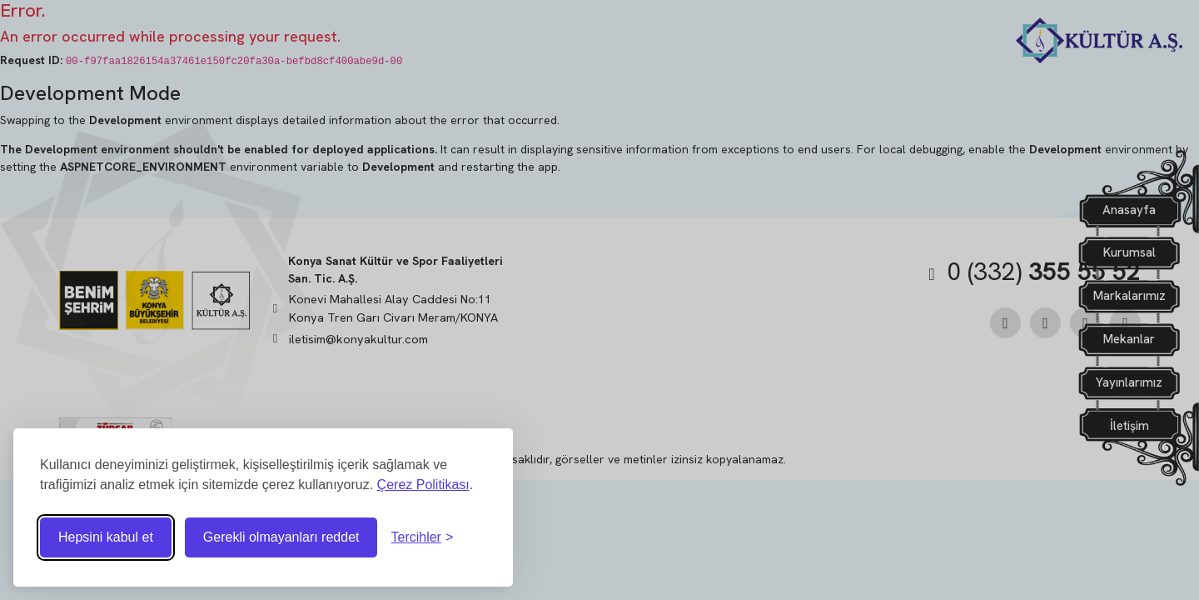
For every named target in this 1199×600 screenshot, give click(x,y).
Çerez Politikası (423, 485)
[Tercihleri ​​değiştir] (422, 537)
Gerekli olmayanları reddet (281, 537)
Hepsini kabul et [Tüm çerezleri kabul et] (105, 537)
